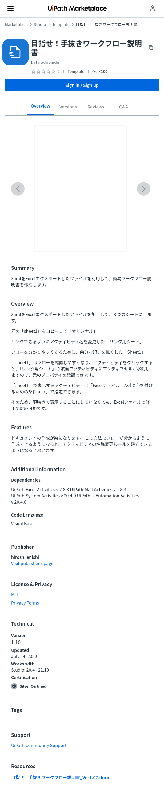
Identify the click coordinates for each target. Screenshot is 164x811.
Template (61, 24)
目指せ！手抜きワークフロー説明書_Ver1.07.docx (60, 777)
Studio (40, 24)
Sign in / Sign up (82, 85)
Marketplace (16, 24)
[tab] (40, 107)
